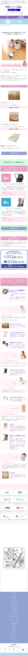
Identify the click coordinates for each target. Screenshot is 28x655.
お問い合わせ (14, 637)
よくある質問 (14, 609)
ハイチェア (12, 424)
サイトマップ (14, 642)
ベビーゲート (12, 472)
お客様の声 (14, 611)
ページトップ (4, 650)
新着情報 (14, 628)
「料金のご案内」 (16, 246)
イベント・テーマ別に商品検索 (14, 621)
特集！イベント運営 (14, 618)
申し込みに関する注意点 (14, 604)
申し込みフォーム (14, 635)
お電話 (13, 650)
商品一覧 (14, 595)
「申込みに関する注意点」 (8, 246)
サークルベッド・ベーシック (15, 324)
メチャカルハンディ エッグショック (17, 369)
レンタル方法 (14, 600)
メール (23, 650)
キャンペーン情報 (14, 614)
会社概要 (14, 630)
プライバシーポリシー (14, 639)
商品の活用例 (14, 597)
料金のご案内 (14, 602)
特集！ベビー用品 (14, 616)
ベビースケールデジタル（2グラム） (17, 332)
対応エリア (14, 607)
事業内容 (14, 625)
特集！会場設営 (14, 623)
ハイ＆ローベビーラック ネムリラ (16, 397)
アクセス (14, 632)
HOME (1, 25)
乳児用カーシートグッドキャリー (16, 342)
